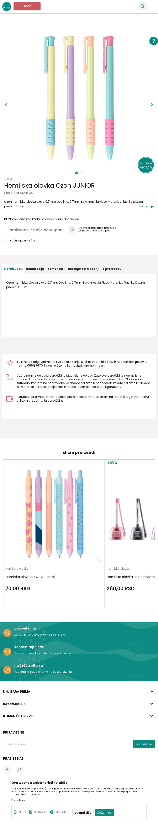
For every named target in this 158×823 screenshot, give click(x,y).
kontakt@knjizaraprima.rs (85, 365)
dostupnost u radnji (83, 269)
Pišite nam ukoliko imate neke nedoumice (42, 653)
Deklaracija (35, 269)
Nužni (22, 812)
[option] (79, 98)
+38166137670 (56, 635)
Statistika (40, 812)
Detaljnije (146, 206)
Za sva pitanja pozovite (30, 635)
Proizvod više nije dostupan (36, 229)
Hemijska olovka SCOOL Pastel (30, 577)
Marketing (62, 812)
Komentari (55, 269)
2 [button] (82, 172)
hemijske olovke (16, 569)
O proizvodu (13, 269)
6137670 (37, 365)
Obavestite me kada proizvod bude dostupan (41, 219)
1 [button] (76, 172)
